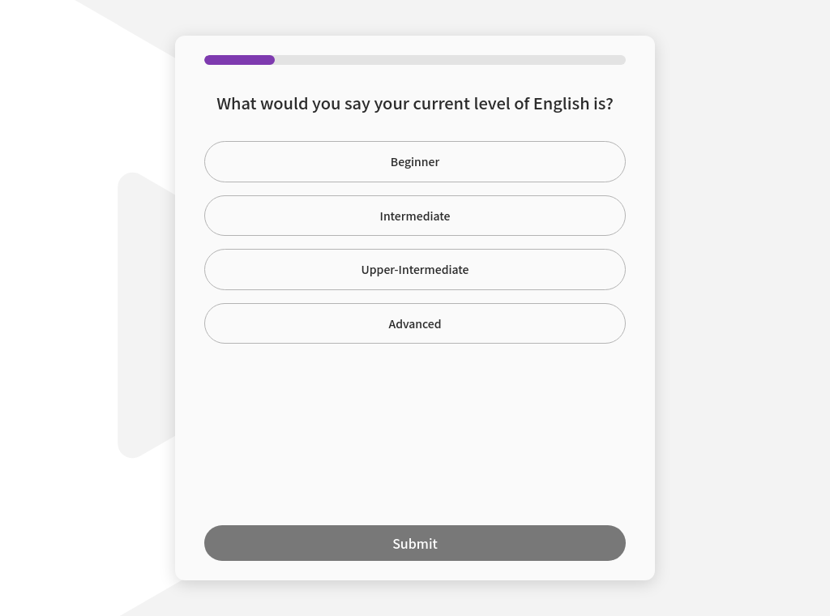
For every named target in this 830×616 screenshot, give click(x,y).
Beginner (415, 161)
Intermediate (415, 215)
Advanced (414, 323)
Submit (415, 543)
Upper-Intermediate (415, 269)
